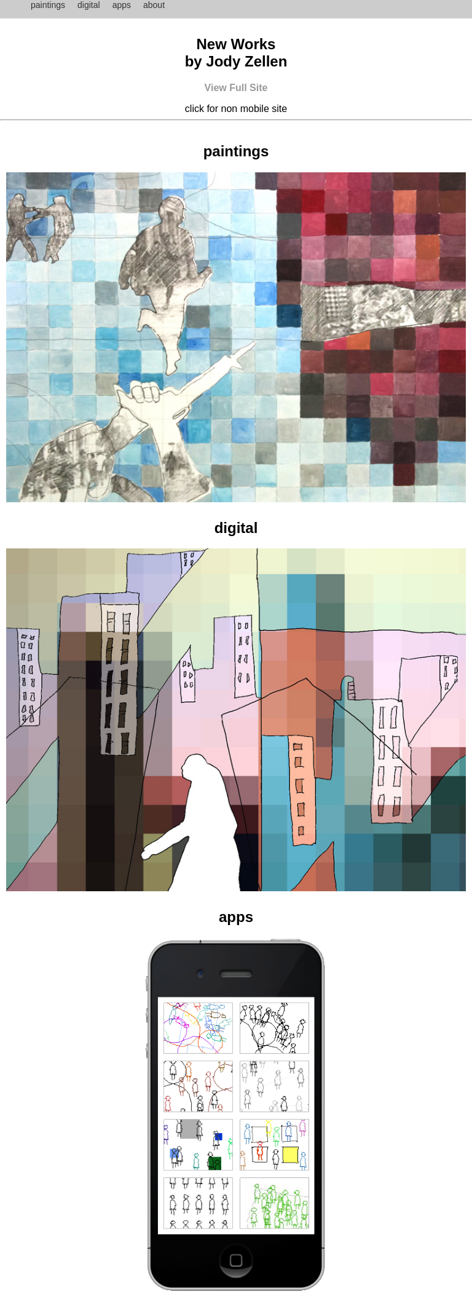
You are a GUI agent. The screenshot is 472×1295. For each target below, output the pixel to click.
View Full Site (236, 87)
